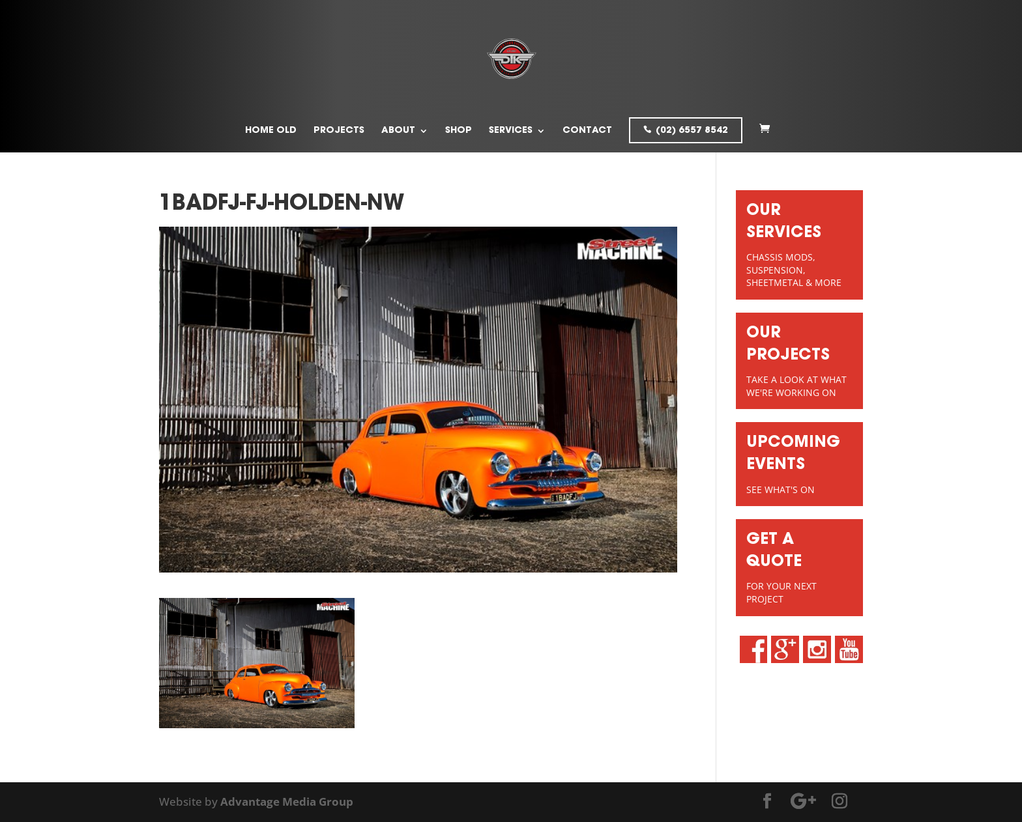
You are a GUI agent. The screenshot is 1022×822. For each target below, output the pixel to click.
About (398, 130)
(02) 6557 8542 (692, 130)
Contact (587, 130)
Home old (271, 130)
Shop (458, 130)
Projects (339, 130)
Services (511, 130)
